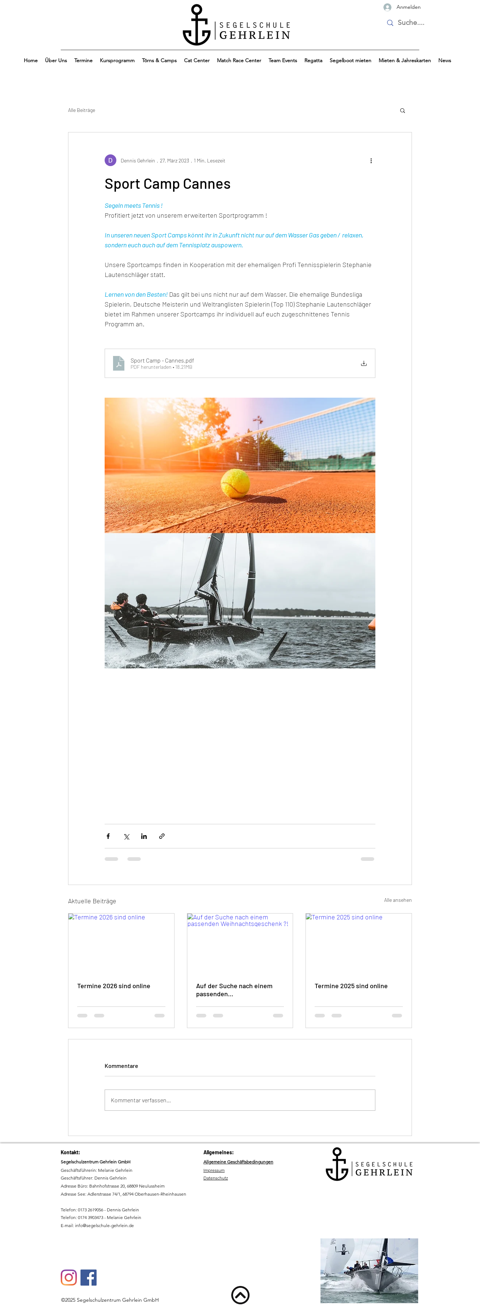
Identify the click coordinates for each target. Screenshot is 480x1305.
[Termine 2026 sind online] (121, 943)
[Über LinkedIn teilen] (143, 836)
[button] (56, 60)
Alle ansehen (398, 900)
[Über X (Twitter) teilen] (126, 836)
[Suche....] (412, 23)
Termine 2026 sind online (113, 986)
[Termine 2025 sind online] (359, 943)
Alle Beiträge (81, 110)
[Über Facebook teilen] (108, 836)
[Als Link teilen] (161, 836)
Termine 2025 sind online (351, 986)
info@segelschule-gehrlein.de (104, 1225)
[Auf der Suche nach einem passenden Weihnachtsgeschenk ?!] (240, 943)
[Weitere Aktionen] (371, 160)
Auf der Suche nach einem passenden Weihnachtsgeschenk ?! (234, 990)
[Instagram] (69, 1278)
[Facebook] (88, 1278)
